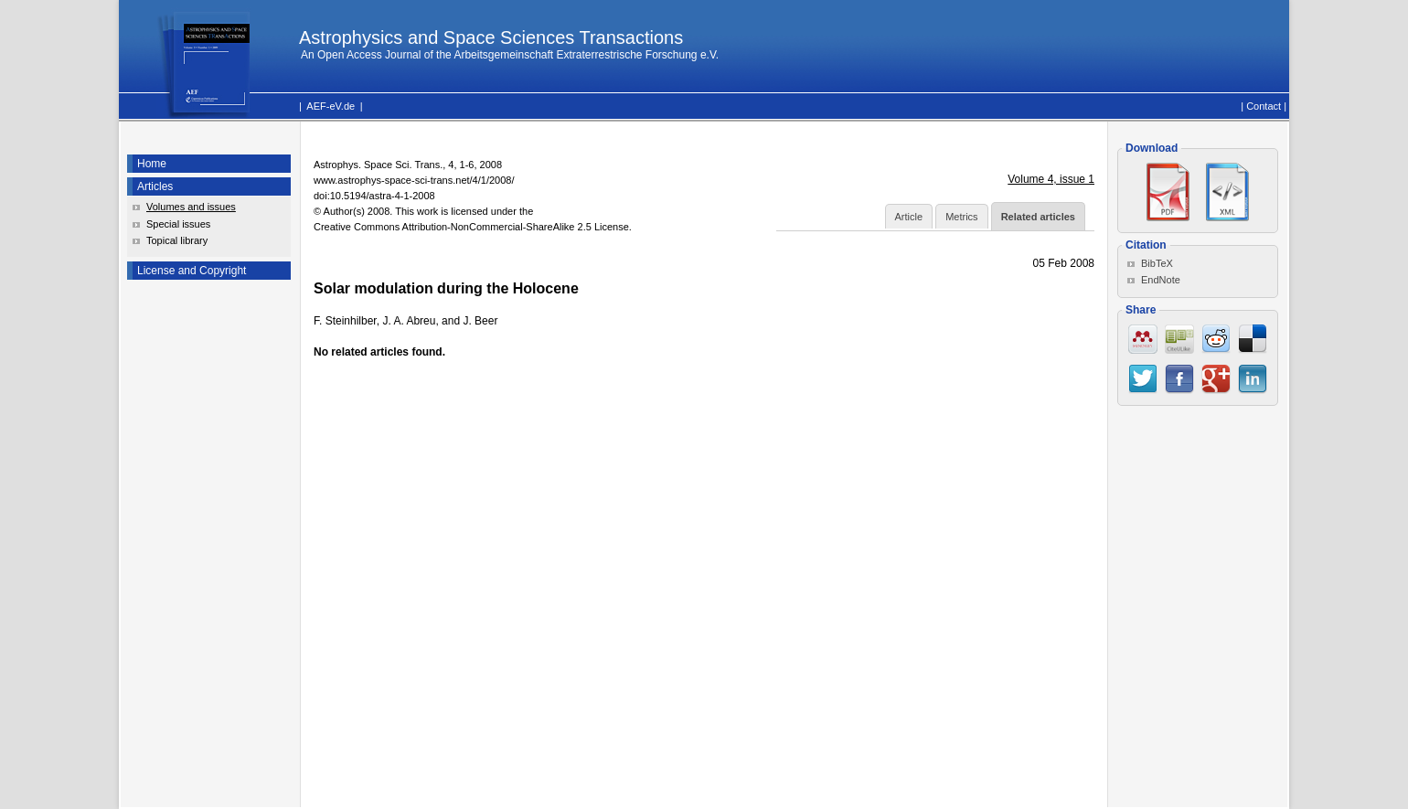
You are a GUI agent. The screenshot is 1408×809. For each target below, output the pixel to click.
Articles (155, 186)
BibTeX (1157, 263)
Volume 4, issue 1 (1051, 179)
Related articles (1038, 216)
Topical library (177, 240)
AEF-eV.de (330, 106)
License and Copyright (191, 270)
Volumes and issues (191, 206)
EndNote (1160, 279)
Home (151, 163)
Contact (1263, 106)
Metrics (961, 216)
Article (909, 216)
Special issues (178, 223)
